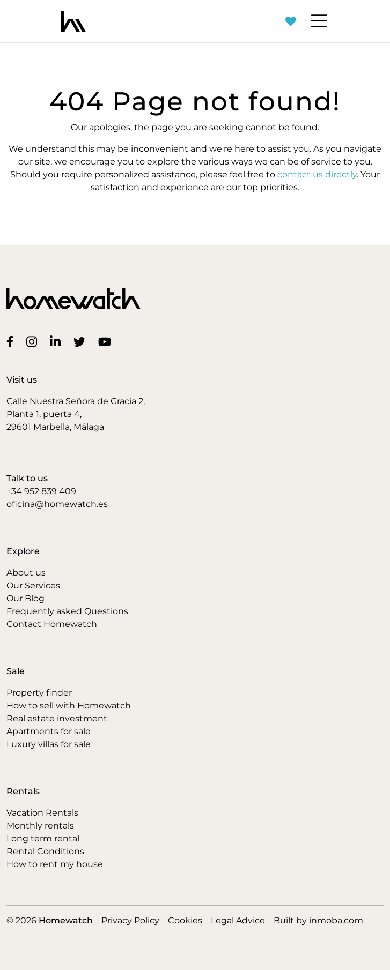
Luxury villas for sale (48, 744)
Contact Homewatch (51, 624)
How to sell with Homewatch (68, 705)
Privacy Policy (130, 920)
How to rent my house (54, 864)
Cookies (185, 920)
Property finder (39, 693)
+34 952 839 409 (41, 491)
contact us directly (317, 174)
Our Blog (25, 598)
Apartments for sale (48, 731)
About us (26, 573)
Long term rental (42, 838)
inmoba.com (336, 920)
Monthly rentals (40, 825)
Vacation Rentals (42, 813)
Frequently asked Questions (67, 611)
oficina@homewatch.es (57, 504)
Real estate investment (56, 718)
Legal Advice (238, 920)
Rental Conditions (45, 851)
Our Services (33, 585)
